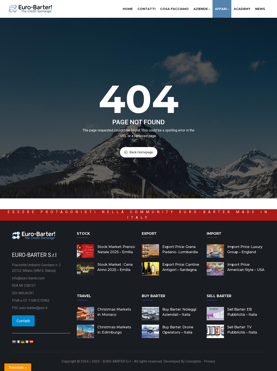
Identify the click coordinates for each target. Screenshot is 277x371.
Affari (222, 9)
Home (128, 9)
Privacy (209, 361)
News (260, 9)
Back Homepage (138, 152)
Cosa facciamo (174, 9)
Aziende (201, 9)
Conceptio (193, 361)
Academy (242, 9)
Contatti (146, 9)
